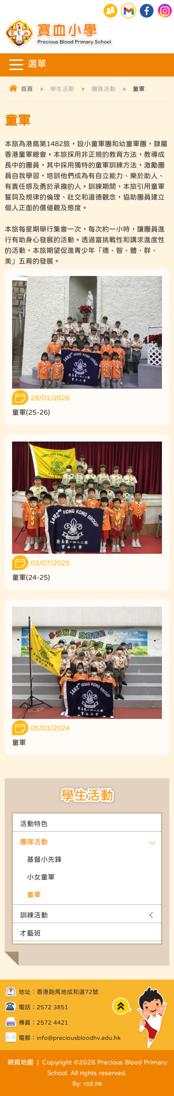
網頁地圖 (20, 1062)
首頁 (27, 89)
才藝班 (30, 932)
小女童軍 (41, 876)
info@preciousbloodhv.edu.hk (79, 1038)
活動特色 (34, 823)
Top (121, 1006)
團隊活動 (103, 89)
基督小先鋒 (44, 859)
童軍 (34, 894)
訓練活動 (34, 914)
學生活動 (62, 89)
